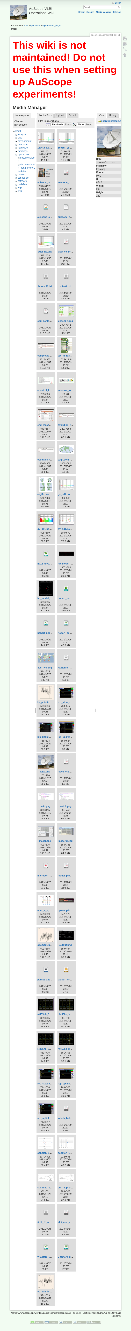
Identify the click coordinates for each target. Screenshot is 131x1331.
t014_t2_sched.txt (47, 1222)
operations (35, 25)
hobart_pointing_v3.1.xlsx (72, 633)
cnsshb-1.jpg (65, 321)
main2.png (65, 806)
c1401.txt (65, 286)
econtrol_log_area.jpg (49, 390)
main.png (45, 806)
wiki (20, 191)
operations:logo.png (112, 121)
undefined (23, 184)
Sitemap (117, 12)
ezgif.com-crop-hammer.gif (73, 459)
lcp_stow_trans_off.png (71, 702)
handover (23, 144)
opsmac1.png (45, 945)
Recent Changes (86, 12)
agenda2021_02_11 (51, 25)
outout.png (65, 945)
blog (20, 137)
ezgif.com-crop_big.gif (50, 494)
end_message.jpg (47, 425)
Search (119, 7)
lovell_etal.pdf (66, 771)
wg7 (20, 187)
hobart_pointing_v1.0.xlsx (72, 598)
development (24, 141)
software (22, 181)
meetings (22, 151)
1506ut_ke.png (45, 147)
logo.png (45, 771)
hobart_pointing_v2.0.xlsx (52, 633)
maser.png (45, 841)
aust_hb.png (45, 251)
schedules (23, 177)
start (26, 25)
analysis (22, 134)
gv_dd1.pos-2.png (47, 529)
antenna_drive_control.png (52, 182)
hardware (23, 147)
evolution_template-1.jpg (72, 425)
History (113, 115)
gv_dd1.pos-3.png (68, 529)
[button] (57, 124)
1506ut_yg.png (66, 147)
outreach (22, 174)
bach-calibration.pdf (69, 251)
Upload (60, 115)
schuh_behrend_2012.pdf (72, 1118)
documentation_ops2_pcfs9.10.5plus (26, 167)
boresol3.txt (45, 286)
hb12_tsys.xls (45, 563)
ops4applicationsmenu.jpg (73, 910)
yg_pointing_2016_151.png (52, 1291)
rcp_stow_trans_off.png (50, 1083)
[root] (18, 131)
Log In (118, 3)
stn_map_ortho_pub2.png (52, 1187)
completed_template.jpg (51, 355)
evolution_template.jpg (50, 459)
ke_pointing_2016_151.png (52, 702)
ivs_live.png (45, 667)
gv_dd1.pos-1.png (68, 494)
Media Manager (103, 12)
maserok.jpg (65, 841)
